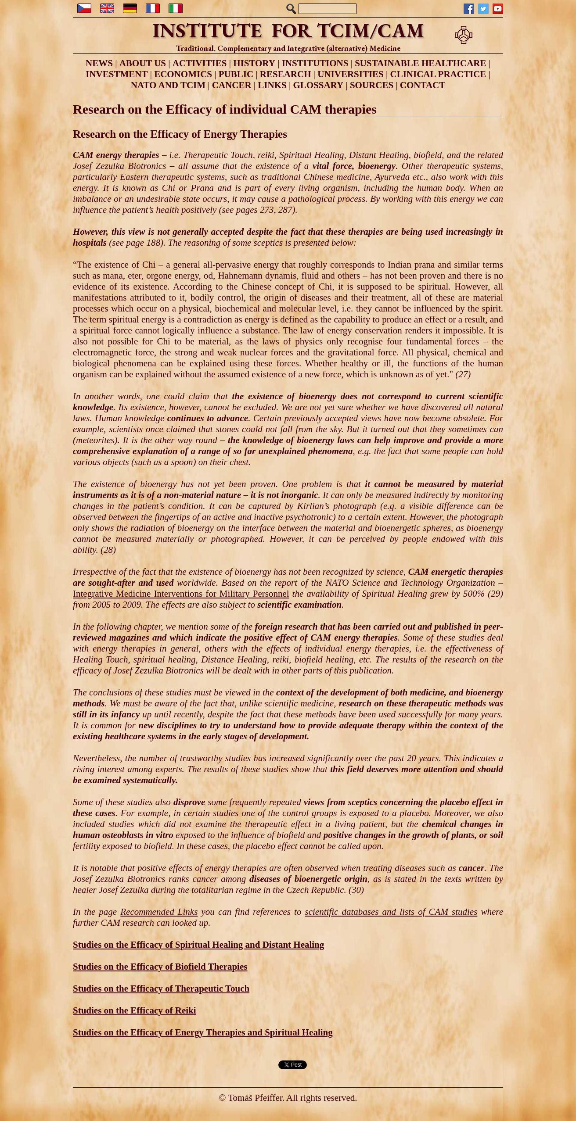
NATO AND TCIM (168, 85)
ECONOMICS (183, 74)
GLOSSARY (318, 85)
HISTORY (254, 63)
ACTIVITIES (200, 63)
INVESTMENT (117, 74)
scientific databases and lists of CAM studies (391, 911)
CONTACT (422, 85)
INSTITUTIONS (315, 63)
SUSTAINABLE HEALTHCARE (420, 63)
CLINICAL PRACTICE (438, 74)
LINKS (272, 85)
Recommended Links (159, 911)
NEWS (99, 63)
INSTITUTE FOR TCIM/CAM (288, 30)
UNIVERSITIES (350, 74)
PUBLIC (236, 74)
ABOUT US (142, 63)
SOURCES (371, 85)
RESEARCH (285, 74)
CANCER (232, 85)
